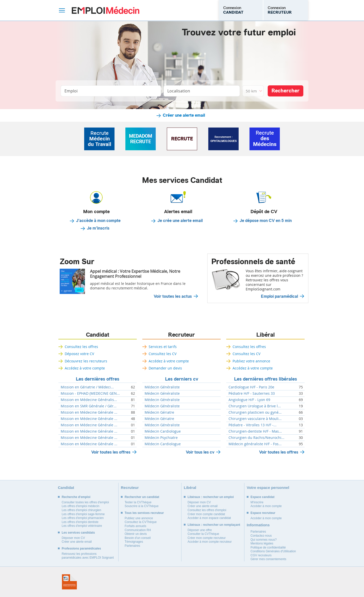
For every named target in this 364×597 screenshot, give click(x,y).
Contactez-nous (261, 535)
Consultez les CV (162, 353)
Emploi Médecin (105, 10)
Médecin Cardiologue (163, 431)
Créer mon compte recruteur (207, 538)
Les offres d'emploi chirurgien (81, 510)
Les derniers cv (181, 379)
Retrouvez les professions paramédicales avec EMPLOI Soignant (88, 556)
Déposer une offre (200, 530)
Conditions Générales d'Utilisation (273, 551)
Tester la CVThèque (138, 502)
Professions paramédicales (81, 548)
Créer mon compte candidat (206, 514)
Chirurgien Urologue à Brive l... (255, 406)
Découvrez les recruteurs (86, 361)
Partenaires (132, 546)
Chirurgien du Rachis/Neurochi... (256, 437)
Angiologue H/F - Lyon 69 (249, 399)
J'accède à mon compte (98, 220)
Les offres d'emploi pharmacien (83, 518)
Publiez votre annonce (251, 361)
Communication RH (138, 530)
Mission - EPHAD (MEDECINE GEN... (90, 393)
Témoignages (134, 541)
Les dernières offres (97, 379)
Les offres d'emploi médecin (80, 506)
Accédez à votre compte (85, 368)
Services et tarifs (163, 346)
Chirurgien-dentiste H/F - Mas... (255, 431)
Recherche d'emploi (76, 497)
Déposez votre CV (79, 353)
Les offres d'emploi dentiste (80, 522)
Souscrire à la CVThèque (141, 506)
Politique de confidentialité (268, 547)
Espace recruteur (263, 513)
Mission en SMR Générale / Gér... (89, 406)
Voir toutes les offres (110, 452)
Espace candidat (263, 497)
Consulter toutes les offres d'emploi (85, 502)
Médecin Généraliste (162, 387)
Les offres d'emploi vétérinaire (82, 526)
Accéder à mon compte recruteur (210, 541)
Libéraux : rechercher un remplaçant (214, 525)
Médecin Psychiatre (161, 437)
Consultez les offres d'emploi (207, 510)
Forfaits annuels (135, 526)
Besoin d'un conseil (138, 538)
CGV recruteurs (261, 555)
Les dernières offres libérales (265, 379)
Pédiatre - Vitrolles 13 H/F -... (253, 425)
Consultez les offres (81, 346)
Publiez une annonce (139, 518)
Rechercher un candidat (142, 497)
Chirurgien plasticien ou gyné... (255, 412)
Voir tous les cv (200, 452)
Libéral (265, 335)
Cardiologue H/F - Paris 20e (251, 387)
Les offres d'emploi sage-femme (83, 514)
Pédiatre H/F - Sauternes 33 (252, 393)
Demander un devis (165, 368)
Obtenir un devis (136, 534)
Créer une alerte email (184, 115)
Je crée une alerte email (180, 220)
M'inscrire (257, 502)
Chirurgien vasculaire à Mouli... (255, 418)
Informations (258, 525)
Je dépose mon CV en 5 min (266, 220)
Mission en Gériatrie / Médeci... (87, 387)
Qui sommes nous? (264, 539)
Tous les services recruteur (144, 513)
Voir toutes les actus (173, 296)
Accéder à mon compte (266, 506)
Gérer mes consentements (268, 559)
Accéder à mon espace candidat (209, 518)
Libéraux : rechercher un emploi (211, 497)
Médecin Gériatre (159, 412)
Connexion (233, 10)
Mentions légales (262, 543)
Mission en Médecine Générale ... (89, 412)
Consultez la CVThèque (141, 522)
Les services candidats (78, 532)
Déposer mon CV (73, 538)
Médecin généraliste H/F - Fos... (255, 444)
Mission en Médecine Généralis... (89, 399)
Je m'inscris (98, 228)
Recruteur (181, 335)
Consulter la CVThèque (203, 534)
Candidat (97, 335)
